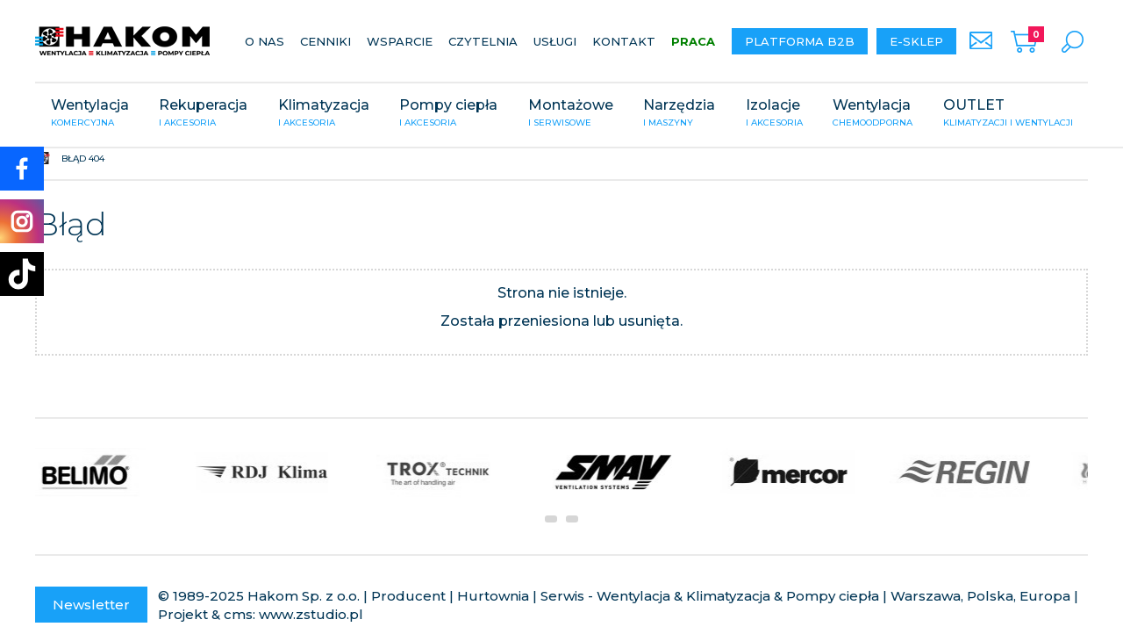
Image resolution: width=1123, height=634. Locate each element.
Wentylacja (90, 114)
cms (238, 614)
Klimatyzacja (323, 114)
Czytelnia (483, 41)
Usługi (554, 41)
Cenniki (325, 41)
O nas (264, 41)
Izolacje (774, 114)
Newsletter (91, 604)
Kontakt (623, 41)
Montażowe (570, 114)
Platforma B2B (800, 41)
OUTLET (1008, 114)
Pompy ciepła (448, 114)
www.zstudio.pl (311, 614)
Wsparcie (400, 41)
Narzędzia (679, 114)
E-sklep (916, 41)
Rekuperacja (203, 114)
